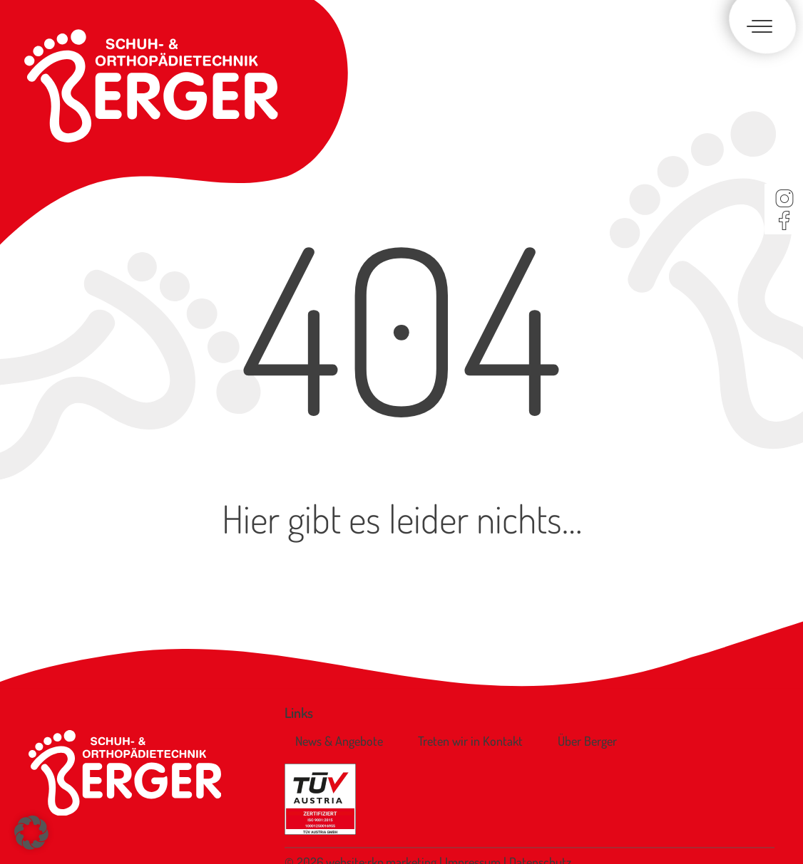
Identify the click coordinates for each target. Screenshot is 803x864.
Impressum (474, 815)
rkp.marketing (401, 815)
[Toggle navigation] (756, 27)
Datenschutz (540, 815)
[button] (31, 832)
